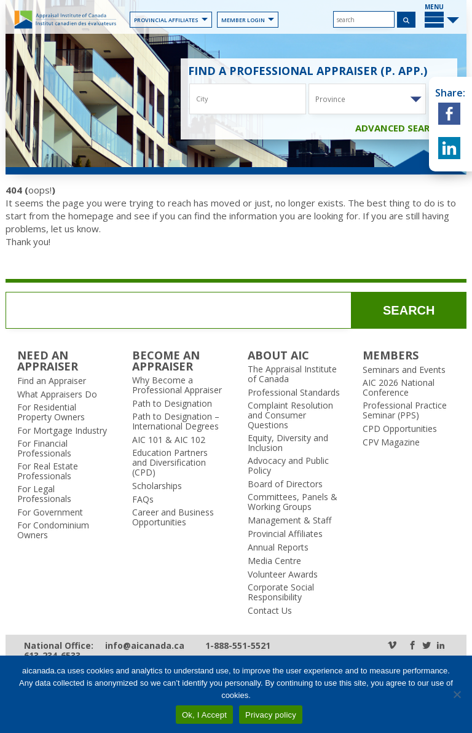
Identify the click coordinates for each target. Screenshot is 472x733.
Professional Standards (294, 393)
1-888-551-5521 (237, 646)
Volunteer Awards (283, 574)
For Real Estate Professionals (47, 471)
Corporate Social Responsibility (281, 592)
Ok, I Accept (204, 714)
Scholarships (157, 486)
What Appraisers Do (57, 394)
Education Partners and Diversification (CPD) (170, 462)
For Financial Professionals (44, 448)
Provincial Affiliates (171, 20)
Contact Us (270, 611)
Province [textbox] (330, 99)
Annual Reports (278, 547)
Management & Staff (289, 520)
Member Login (247, 20)
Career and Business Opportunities (173, 517)
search (409, 310)
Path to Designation (172, 404)
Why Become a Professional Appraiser (177, 385)
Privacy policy (270, 714)
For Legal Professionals (44, 494)
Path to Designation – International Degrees (175, 421)
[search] (364, 19)
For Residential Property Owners (51, 412)
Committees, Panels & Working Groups (292, 502)
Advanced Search (404, 127)
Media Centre (274, 561)
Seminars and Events (404, 370)
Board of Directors (285, 484)
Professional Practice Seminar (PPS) (405, 410)
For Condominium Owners (53, 530)
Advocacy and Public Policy (288, 466)
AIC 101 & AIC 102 (168, 440)
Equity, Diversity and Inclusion (288, 443)
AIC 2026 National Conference (399, 388)
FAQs (143, 499)
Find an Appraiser (51, 381)
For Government (50, 512)
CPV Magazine (391, 442)
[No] (456, 694)
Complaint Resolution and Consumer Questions (290, 415)
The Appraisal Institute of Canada (292, 374)
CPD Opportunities (400, 429)
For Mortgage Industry (62, 431)
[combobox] (367, 99)
